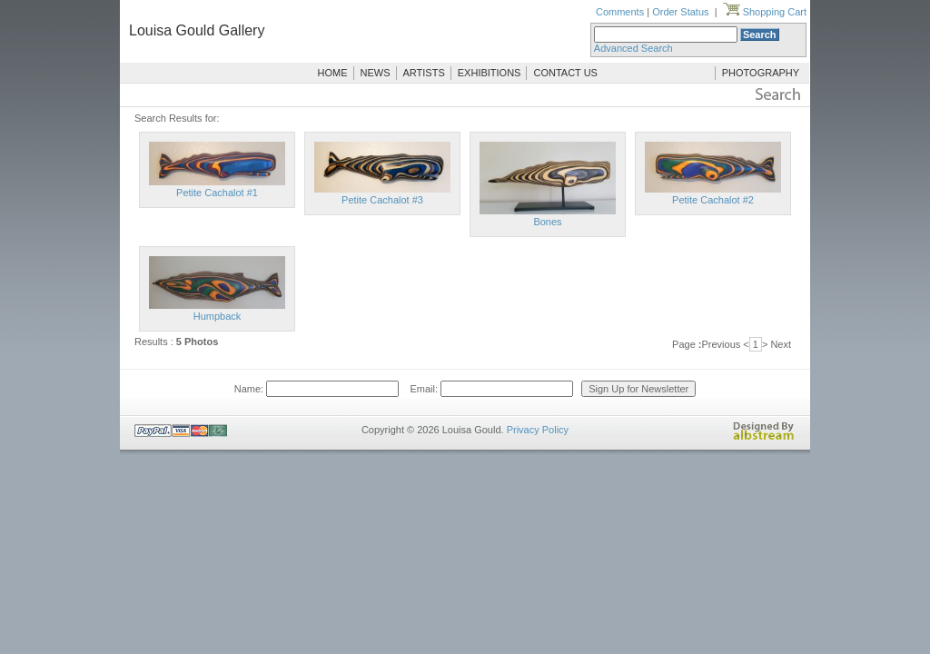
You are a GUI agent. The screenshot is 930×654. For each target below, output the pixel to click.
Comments (620, 11)
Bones (547, 221)
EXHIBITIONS (489, 72)
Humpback (217, 316)
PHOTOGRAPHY (760, 72)
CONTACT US (565, 72)
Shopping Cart (764, 11)
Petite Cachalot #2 (713, 199)
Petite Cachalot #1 (217, 192)
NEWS (376, 72)
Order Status (680, 11)
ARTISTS (424, 72)
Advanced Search (633, 48)
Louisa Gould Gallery (196, 30)
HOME (333, 72)
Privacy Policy (538, 429)
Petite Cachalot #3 (382, 199)
